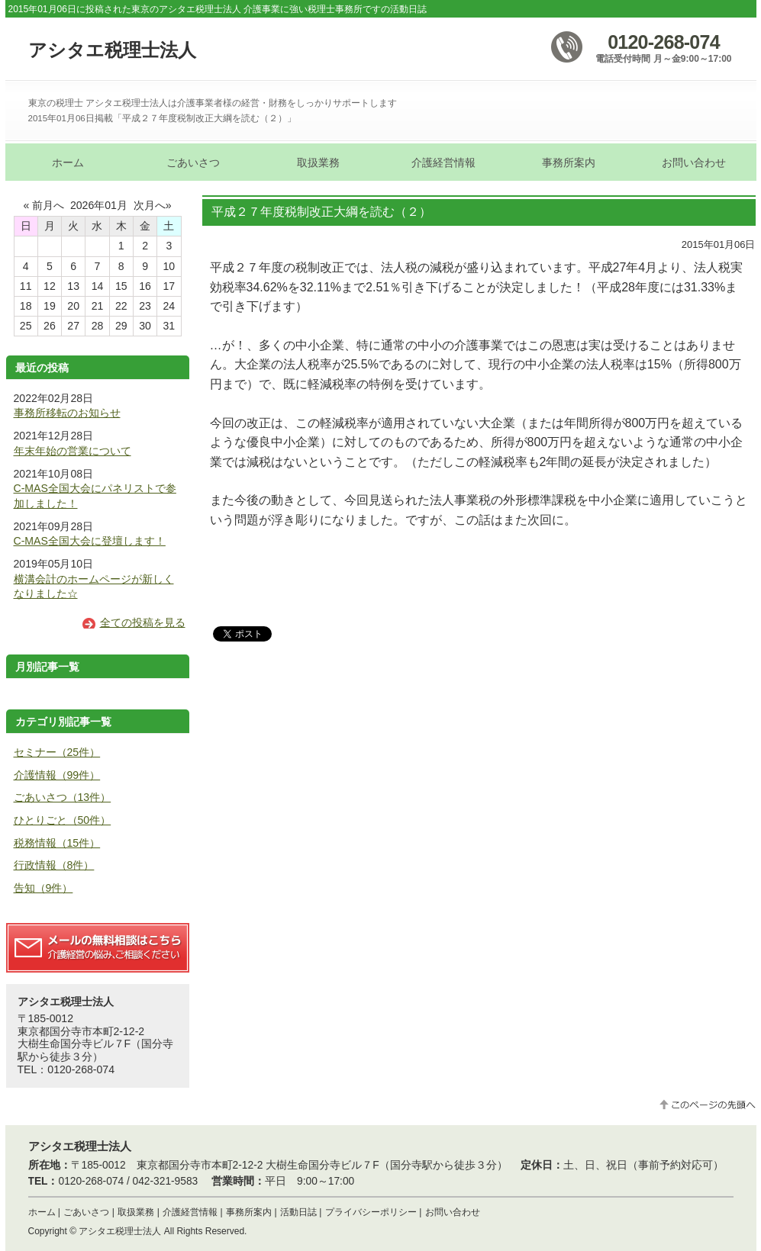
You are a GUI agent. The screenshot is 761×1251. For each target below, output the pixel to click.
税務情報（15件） (57, 843)
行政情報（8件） (54, 865)
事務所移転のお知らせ (67, 413)
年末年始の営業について (72, 451)
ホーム (42, 1212)
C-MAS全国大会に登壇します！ (90, 541)
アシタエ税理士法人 (112, 50)
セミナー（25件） (57, 752)
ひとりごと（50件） (62, 820)
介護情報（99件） (57, 775)
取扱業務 (136, 1212)
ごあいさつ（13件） (62, 797)
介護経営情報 (190, 1212)
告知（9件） (43, 888)
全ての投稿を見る (142, 622)
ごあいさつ (86, 1212)
